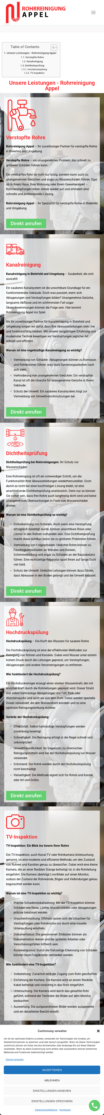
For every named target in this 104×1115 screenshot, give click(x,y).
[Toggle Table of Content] (52, 47)
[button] (98, 1031)
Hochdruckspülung (37, 69)
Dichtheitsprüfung (34, 65)
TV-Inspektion (37, 73)
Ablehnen (52, 1080)
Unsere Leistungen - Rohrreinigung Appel (31, 53)
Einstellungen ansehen (52, 1090)
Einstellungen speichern (52, 1101)
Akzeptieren (52, 1069)
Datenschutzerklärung (46, 1110)
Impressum (65, 1110)
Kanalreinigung (35, 61)
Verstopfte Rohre (34, 57)
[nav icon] (93, 12)
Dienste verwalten (15, 1059)
